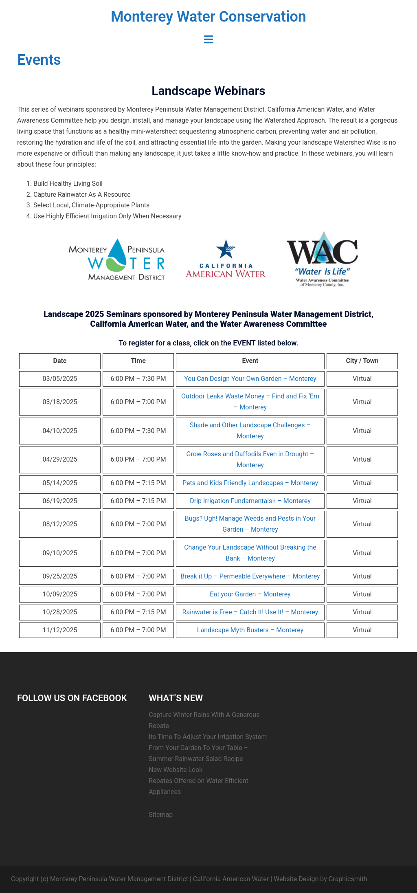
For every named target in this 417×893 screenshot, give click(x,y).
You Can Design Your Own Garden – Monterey (250, 379)
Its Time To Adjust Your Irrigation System (208, 737)
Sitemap (161, 814)
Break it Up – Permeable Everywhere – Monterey (250, 576)
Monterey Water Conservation (208, 16)
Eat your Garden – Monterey (250, 594)
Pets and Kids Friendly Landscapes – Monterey (250, 483)
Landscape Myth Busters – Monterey (250, 630)
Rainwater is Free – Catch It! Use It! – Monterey (250, 612)
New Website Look (175, 770)
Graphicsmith (348, 879)
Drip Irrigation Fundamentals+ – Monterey (250, 501)
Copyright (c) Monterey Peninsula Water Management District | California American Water (140, 879)
